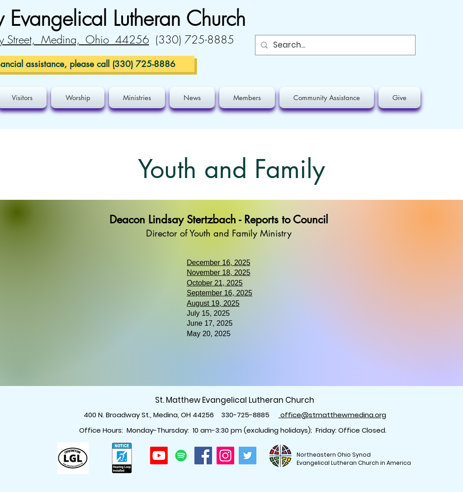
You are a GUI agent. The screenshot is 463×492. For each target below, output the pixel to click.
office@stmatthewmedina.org (332, 415)
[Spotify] (181, 455)
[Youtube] (159, 455)
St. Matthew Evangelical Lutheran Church (234, 400)
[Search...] (334, 45)
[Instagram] (225, 455)
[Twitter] (247, 455)
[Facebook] (203, 455)
